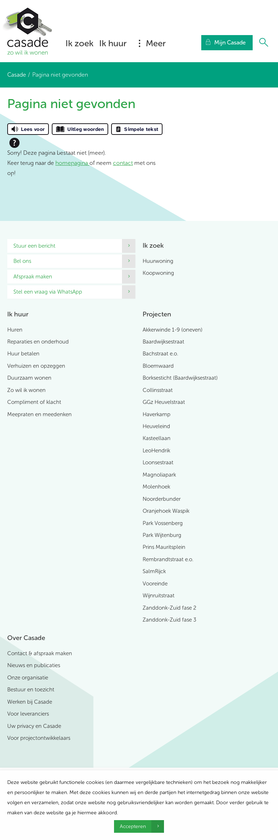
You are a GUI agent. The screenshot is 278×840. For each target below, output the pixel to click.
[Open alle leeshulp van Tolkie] (14, 143)
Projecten (157, 314)
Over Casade (26, 638)
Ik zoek (79, 43)
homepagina (72, 162)
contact (123, 162)
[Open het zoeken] (263, 42)
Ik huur (113, 43)
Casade (16, 74)
